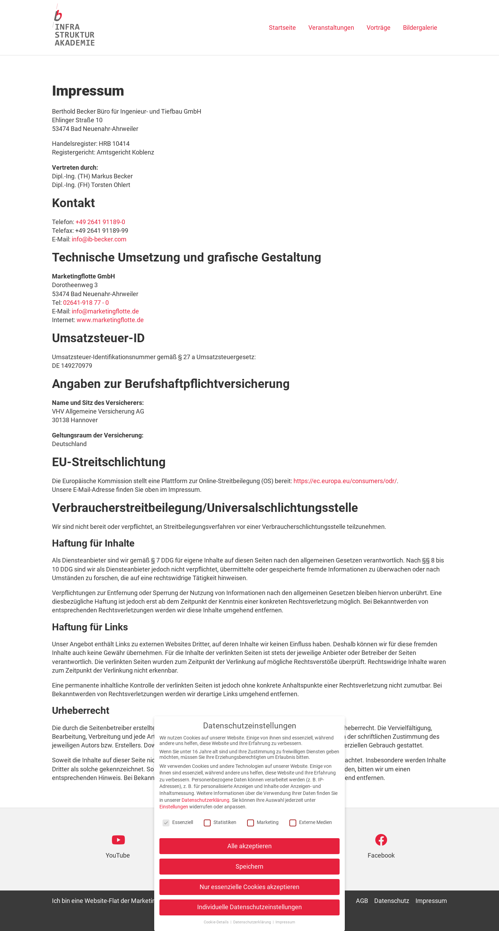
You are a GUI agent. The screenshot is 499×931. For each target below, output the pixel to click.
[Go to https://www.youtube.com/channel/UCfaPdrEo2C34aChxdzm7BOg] (117, 849)
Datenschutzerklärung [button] (252, 924)
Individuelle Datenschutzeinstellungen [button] (249, 909)
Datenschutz (391, 900)
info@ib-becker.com (99, 239)
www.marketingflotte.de (110, 319)
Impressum (431, 900)
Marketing (263, 824)
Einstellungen (173, 809)
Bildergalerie (420, 27)
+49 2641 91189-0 (100, 221)
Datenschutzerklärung (205, 802)
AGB (362, 900)
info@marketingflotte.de (105, 311)
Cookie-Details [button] (217, 924)
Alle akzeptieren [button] (249, 848)
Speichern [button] (249, 868)
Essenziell (178, 824)
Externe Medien (310, 824)
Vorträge (379, 27)
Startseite (282, 27)
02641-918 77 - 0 (86, 302)
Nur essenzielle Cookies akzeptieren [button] (249, 889)
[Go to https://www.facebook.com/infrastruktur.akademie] (381, 849)
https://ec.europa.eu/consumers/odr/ (345, 481)
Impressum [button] (285, 924)
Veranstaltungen (331, 27)
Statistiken (220, 824)
